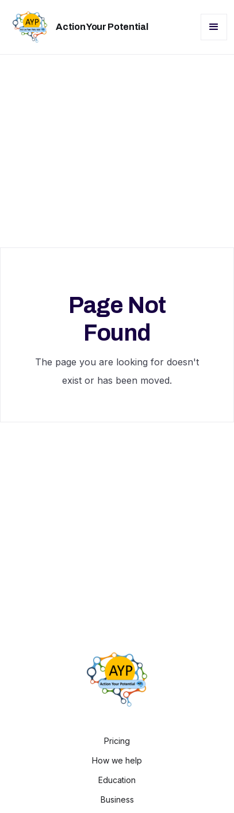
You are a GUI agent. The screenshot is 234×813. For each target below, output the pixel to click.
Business (117, 799)
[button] (214, 27)
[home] (77, 27)
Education (117, 780)
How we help (117, 760)
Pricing (117, 741)
